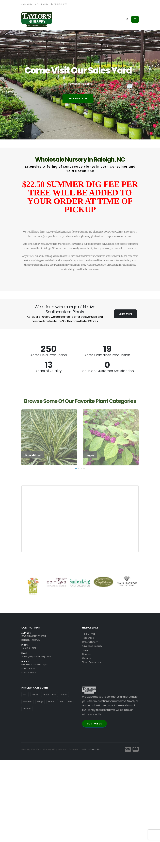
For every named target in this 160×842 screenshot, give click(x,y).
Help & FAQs (88, 633)
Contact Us (41, 4)
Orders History (90, 641)
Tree (61, 701)
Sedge (40, 701)
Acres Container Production (107, 355)
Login (85, 650)
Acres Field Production (48, 355)
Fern (25, 694)
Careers (86, 654)
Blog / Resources (91, 662)
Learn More (125, 314)
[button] (76, 474)
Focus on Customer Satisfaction (107, 371)
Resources (88, 637)
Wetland (27, 708)
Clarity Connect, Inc (92, 749)
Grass (35, 694)
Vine (70, 701)
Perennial (27, 701)
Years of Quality (49, 371)
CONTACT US (94, 723)
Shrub (51, 701)
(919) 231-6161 (59, 4)
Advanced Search (92, 646)
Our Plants (78, 98)
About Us (26, 4)
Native (64, 694)
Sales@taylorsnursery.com (36, 656)
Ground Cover (49, 694)
